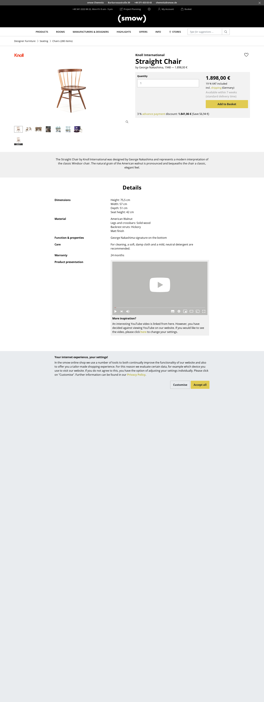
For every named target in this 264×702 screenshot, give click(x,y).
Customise (180, 385)
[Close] (259, 3)
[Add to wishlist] (246, 55)
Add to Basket (227, 104)
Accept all (200, 385)
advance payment (153, 114)
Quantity (142, 76)
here (143, 332)
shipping (216, 87)
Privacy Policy (136, 375)
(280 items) (62, 41)
